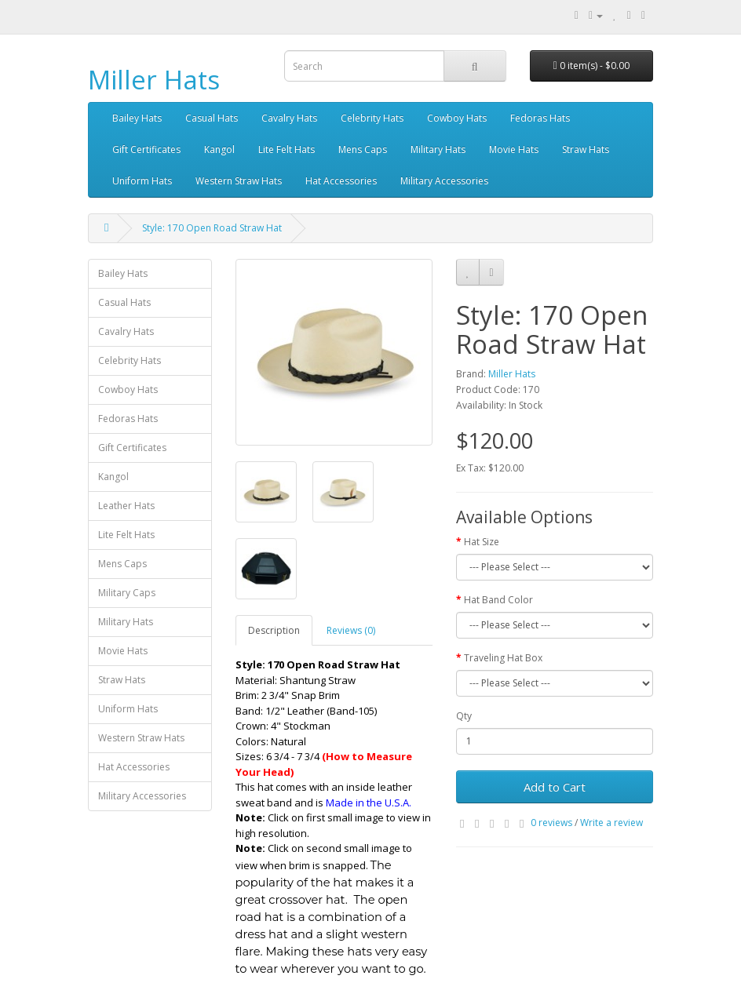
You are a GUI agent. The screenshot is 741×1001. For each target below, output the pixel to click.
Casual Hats (211, 118)
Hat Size (481, 541)
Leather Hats (126, 505)
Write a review (611, 822)
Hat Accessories (341, 180)
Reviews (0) (351, 630)
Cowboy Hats (457, 118)
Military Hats (438, 149)
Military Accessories (444, 180)
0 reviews (551, 822)
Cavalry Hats (289, 118)
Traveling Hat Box (503, 657)
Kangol (219, 149)
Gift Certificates (146, 149)
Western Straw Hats (238, 180)
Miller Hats (154, 79)
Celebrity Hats (372, 118)
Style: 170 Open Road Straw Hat (212, 228)
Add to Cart (555, 787)
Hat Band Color (498, 599)
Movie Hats (513, 149)
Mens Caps (362, 149)
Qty (464, 716)
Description (274, 630)
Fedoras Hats (540, 118)
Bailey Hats (137, 118)
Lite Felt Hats (286, 149)
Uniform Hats (142, 180)
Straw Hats (585, 149)
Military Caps (126, 592)
